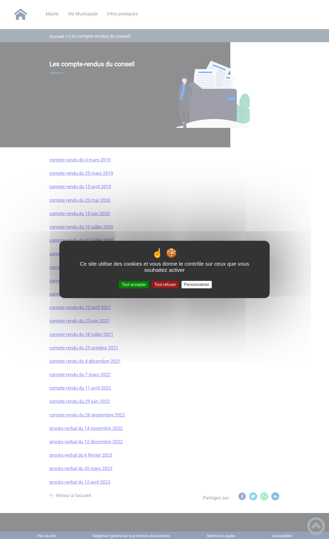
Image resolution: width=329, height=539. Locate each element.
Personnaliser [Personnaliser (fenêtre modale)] (196, 284)
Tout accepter (134, 284)
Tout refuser (165, 284)
